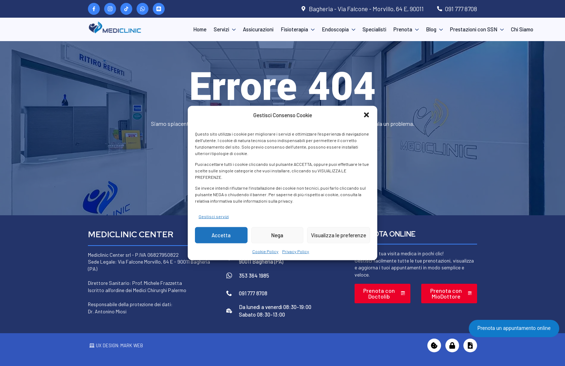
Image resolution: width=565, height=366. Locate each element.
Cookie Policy (265, 251)
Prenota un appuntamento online (514, 328)
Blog (431, 29)
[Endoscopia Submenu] (352, 29)
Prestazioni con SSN (473, 29)
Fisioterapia (294, 29)
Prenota (402, 29)
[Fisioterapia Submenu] (311, 29)
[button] (366, 115)
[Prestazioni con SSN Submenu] (500, 29)
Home (199, 29)
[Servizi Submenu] (232, 29)
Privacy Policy (295, 251)
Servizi (221, 29)
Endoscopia (335, 29)
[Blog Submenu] (439, 29)
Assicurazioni (258, 29)
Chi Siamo (522, 29)
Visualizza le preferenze (338, 235)
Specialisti (374, 29)
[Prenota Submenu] (415, 29)
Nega (277, 235)
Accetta (221, 235)
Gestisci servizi (214, 216)
